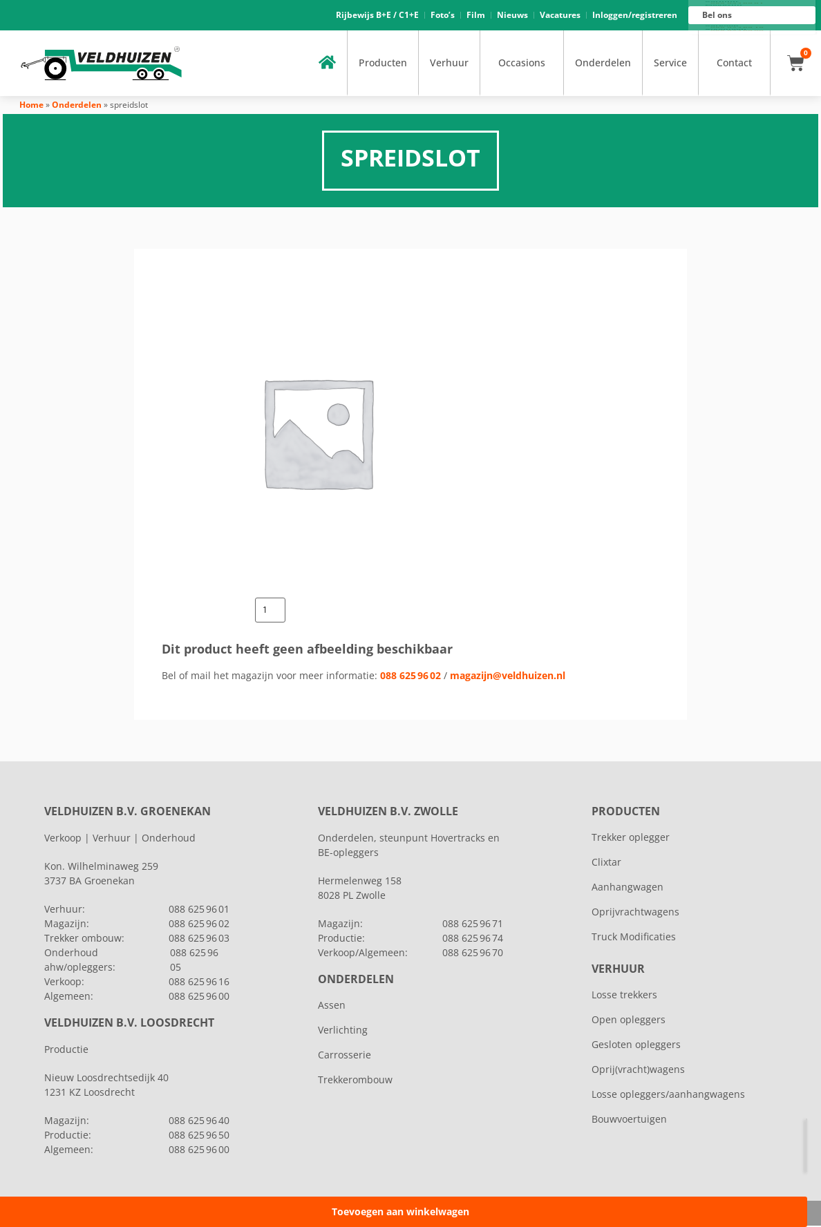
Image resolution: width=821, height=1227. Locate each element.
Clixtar (606, 863)
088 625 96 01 (737, 4)
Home (31, 106)
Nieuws (512, 15)
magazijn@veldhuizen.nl (507, 676)
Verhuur (449, 63)
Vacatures (560, 15)
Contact (734, 63)
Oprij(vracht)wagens (638, 1070)
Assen (332, 1006)
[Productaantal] (270, 611)
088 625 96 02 (410, 676)
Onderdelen (603, 63)
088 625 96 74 (472, 939)
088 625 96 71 (472, 924)
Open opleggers (629, 1020)
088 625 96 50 (199, 1136)
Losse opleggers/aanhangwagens (668, 1095)
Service (670, 63)
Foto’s (443, 15)
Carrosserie (344, 1056)
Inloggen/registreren (634, 15)
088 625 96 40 (199, 1121)
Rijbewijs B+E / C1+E (377, 15)
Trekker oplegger (631, 838)
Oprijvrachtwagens (635, 913)
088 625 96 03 (199, 939)
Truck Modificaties (634, 937)
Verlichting (343, 1031)
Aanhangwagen (627, 888)
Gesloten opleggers (636, 1045)
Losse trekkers (624, 995)
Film (475, 15)
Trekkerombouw (355, 1080)
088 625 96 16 (737, 28)
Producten (383, 63)
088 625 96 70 (472, 953)
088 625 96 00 (737, 31)
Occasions (521, 63)
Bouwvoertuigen (629, 1120)
